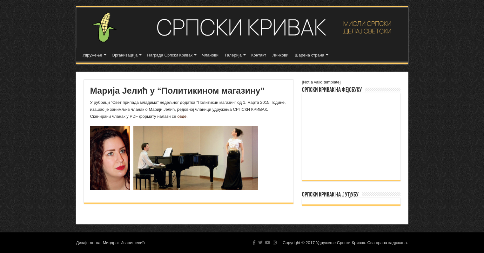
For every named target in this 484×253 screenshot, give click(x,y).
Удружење (92, 55)
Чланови (210, 55)
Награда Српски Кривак (169, 55)
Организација (125, 55)
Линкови (280, 55)
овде (181, 116)
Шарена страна (309, 55)
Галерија (233, 55)
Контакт (258, 55)
